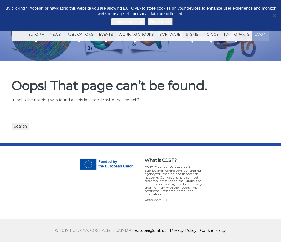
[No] (274, 15)
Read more (160, 21)
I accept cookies (128, 21)
